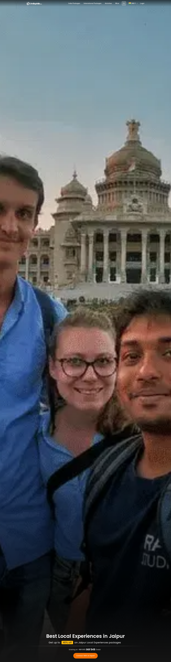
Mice (117, 3)
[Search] (124, 3)
